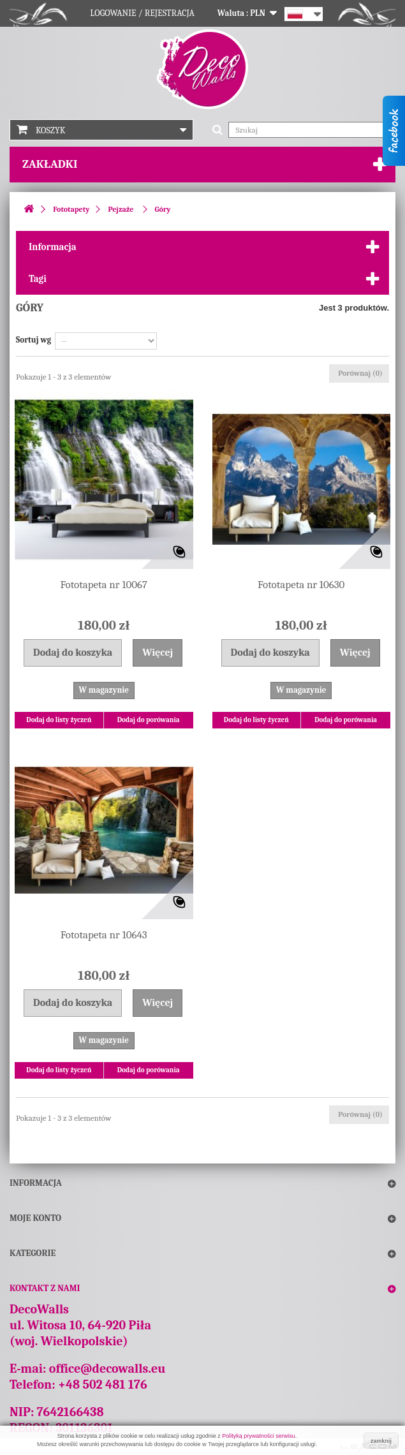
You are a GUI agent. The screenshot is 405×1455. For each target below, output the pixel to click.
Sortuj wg (33, 339)
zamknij (381, 1441)
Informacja (53, 247)
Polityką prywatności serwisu (258, 1436)
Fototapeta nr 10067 (104, 585)
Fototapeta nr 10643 (104, 935)
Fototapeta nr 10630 (301, 585)
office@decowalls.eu (107, 1368)
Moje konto (35, 1218)
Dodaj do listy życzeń (58, 720)
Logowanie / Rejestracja (142, 13)
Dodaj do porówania (148, 720)
